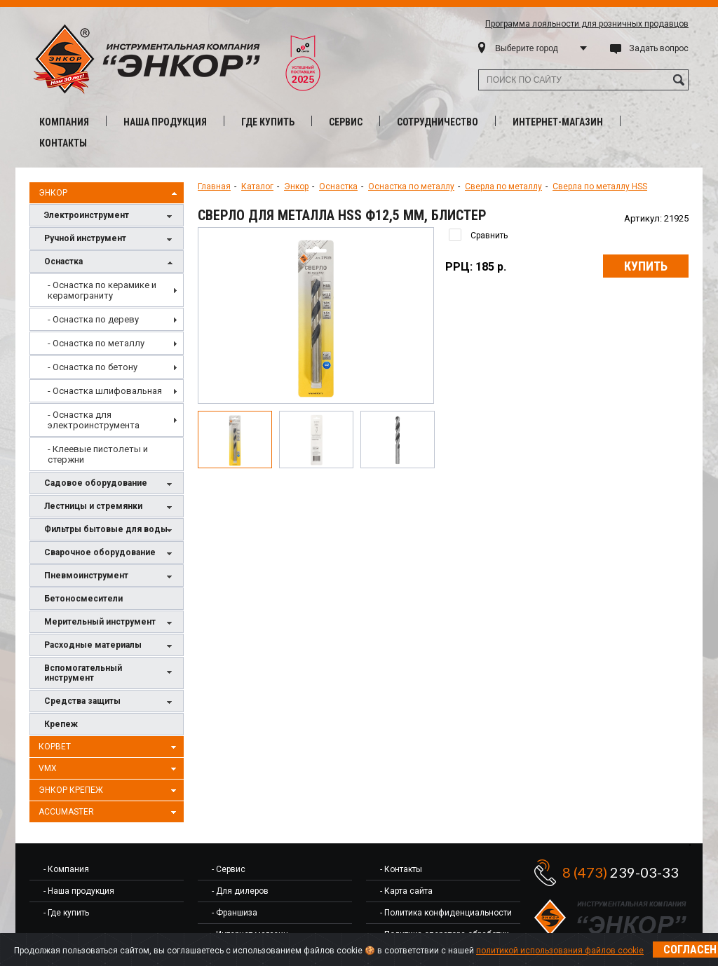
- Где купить (66, 913)
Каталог (257, 186)
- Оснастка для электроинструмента (94, 419)
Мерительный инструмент (110, 623)
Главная (214, 186)
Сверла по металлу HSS (600, 186)
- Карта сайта (406, 891)
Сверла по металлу (503, 186)
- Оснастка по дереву (93, 319)
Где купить (267, 122)
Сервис (346, 122)
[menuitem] (106, 290)
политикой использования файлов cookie (560, 950)
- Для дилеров (240, 891)
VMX (109, 769)
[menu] (106, 372)
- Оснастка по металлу (96, 343)
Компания (64, 122)
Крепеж (61, 724)
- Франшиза (234, 913)
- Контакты (401, 869)
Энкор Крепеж (109, 790)
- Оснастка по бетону (92, 367)
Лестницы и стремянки (110, 507)
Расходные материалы (110, 646)
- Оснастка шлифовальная (105, 391)
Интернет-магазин (558, 122)
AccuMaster (109, 812)
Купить (646, 266)
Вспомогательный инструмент (110, 673)
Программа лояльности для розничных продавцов (587, 24)
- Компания (66, 869)
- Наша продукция (78, 891)
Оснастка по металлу (411, 186)
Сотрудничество (437, 122)
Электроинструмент (110, 216)
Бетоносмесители (83, 599)
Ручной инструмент (110, 239)
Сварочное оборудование (110, 553)
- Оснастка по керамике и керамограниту (102, 290)
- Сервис (228, 869)
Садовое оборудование (110, 484)
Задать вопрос (659, 48)
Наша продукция (165, 122)
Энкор (109, 193)
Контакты (63, 143)
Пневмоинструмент (110, 577)
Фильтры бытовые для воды (110, 530)
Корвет (109, 747)
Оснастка (110, 262)
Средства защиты (110, 702)
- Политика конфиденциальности (446, 913)
